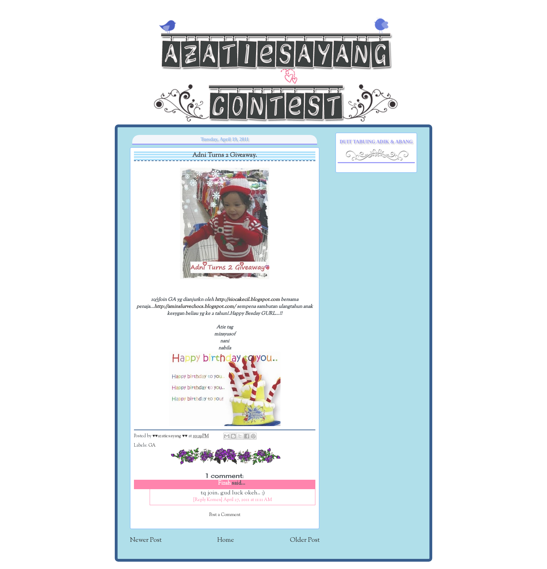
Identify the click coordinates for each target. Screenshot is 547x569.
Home (225, 540)
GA (152, 445)
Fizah (224, 483)
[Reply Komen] (207, 500)
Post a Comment (224, 515)
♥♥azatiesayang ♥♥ (170, 436)
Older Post (305, 540)
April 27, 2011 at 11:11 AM (247, 500)
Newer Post (146, 540)
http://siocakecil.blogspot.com (247, 299)
